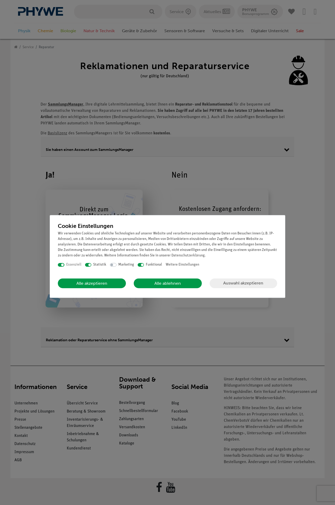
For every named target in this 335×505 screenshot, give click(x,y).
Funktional (154, 265)
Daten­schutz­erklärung (188, 255)
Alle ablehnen (167, 283)
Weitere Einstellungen (182, 265)
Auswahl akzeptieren (243, 283)
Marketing (126, 265)
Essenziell (73, 265)
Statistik (99, 265)
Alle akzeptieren (91, 283)
